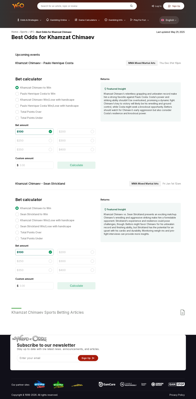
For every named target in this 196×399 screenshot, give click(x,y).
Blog (174, 348)
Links (157, 353)
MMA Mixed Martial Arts (141, 63)
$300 (62, 140)
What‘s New (160, 358)
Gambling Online (128, 362)
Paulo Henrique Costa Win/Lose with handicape (49, 105)
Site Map (176, 353)
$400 (62, 149)
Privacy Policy (177, 394)
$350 (20, 149)
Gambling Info (127, 353)
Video (175, 343)
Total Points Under (31, 117)
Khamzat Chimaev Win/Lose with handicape (47, 99)
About (157, 343)
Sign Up (174, 6)
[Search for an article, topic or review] (84, 6)
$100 (20, 131)
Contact (158, 348)
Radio (157, 362)
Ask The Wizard (128, 367)
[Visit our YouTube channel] (14, 367)
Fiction (175, 358)
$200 (62, 131)
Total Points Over (31, 111)
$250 (20, 140)
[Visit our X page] (21, 367)
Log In (157, 6)
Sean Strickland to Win (34, 214)
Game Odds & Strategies (133, 343)
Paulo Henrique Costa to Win (37, 93)
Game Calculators (129, 348)
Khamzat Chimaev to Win (35, 87)
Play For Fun (126, 358)
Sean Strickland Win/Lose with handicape (45, 226)
